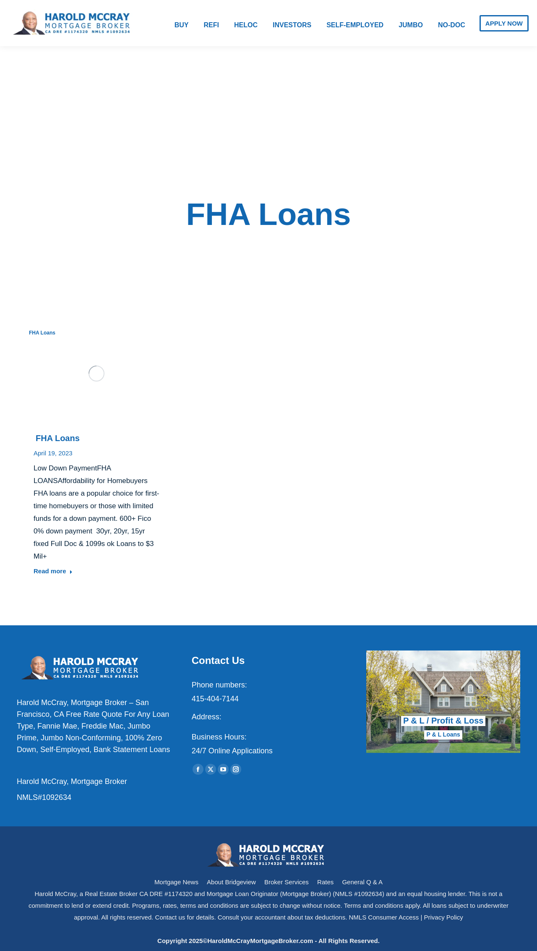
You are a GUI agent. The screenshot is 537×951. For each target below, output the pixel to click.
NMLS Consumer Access (384, 917)
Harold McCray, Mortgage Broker (72, 781)
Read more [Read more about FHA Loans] (53, 571)
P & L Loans (443, 734)
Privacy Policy (443, 917)
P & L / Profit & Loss (443, 720)
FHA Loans (42, 333)
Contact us (170, 917)
